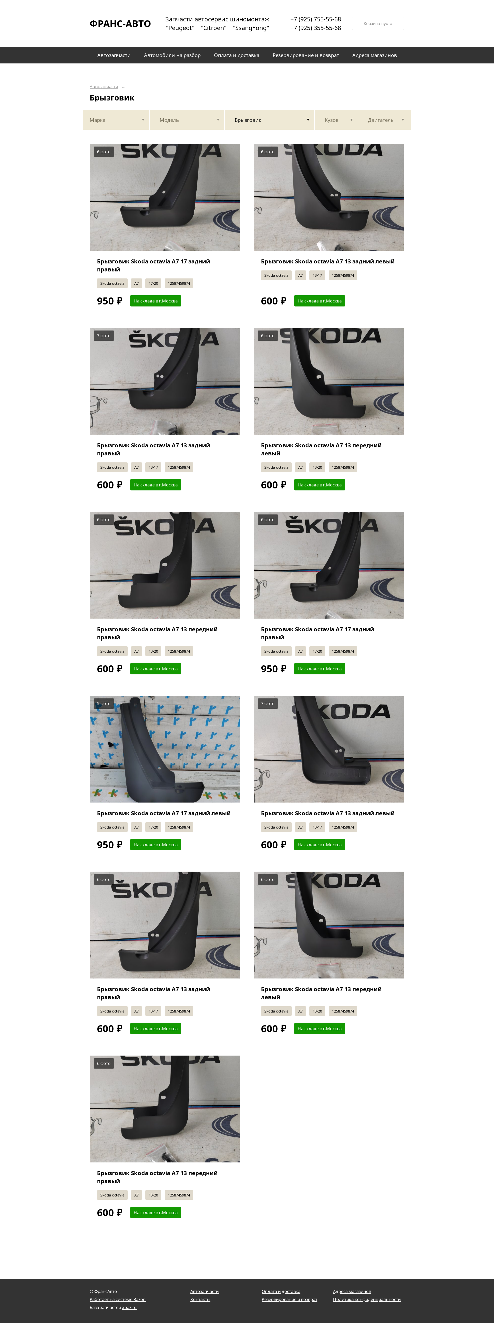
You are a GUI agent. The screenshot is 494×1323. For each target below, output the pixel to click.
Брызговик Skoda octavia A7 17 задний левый (164, 813)
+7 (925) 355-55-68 (315, 28)
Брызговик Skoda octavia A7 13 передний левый (321, 449)
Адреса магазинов (352, 1291)
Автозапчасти (104, 86)
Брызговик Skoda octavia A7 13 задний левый (328, 261)
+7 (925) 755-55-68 (315, 19)
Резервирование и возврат (289, 1299)
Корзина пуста (378, 23)
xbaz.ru (129, 1307)
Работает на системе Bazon (118, 1299)
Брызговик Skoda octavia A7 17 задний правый (153, 265)
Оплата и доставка (281, 1291)
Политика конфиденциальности (367, 1299)
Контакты (200, 1299)
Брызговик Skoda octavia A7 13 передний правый (157, 633)
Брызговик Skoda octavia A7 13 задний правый (153, 449)
